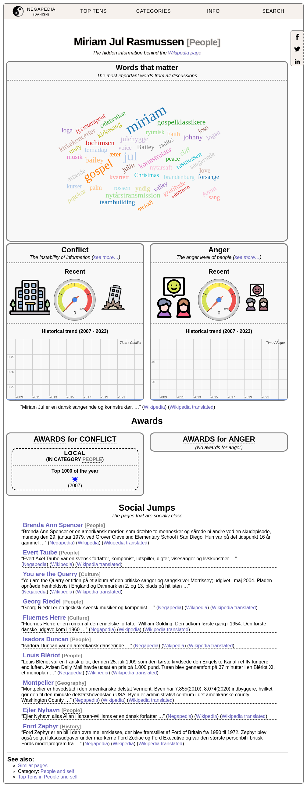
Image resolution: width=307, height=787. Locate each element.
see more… (106, 257)
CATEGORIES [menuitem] (153, 11)
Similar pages (33, 765)
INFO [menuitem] (213, 11)
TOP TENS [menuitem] (93, 11)
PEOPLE (92, 459)
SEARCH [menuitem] (273, 11)
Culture (90, 574)
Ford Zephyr (41, 726)
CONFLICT (98, 439)
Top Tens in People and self (47, 776)
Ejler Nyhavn (41, 710)
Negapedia (61, 542)
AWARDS (50, 439)
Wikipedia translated (191, 407)
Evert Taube (40, 552)
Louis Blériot (41, 655)
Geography (70, 683)
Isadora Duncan (46, 639)
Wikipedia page (184, 52)
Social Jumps (147, 507)
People (203, 42)
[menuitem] (34, 11)
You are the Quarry (50, 574)
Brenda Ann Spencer (53, 525)
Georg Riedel (42, 601)
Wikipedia (154, 407)
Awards (147, 421)
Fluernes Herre (44, 617)
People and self (57, 771)
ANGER (242, 439)
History (71, 726)
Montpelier (38, 682)
